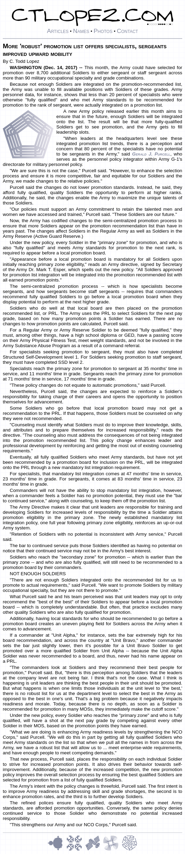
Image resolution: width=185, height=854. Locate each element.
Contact (127, 30)
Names (81, 30)
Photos (103, 30)
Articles (58, 30)
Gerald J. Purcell (151, 154)
